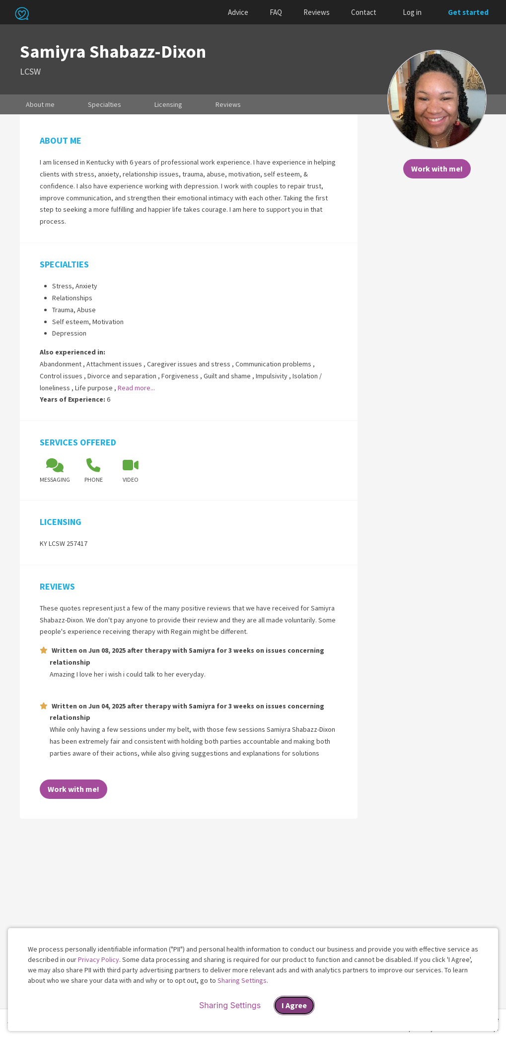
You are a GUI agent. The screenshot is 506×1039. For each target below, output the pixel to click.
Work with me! (437, 168)
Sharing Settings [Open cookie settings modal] (230, 1005)
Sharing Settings (242, 980)
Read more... (136, 387)
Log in (412, 12)
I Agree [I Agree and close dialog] (294, 1005)
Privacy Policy (98, 959)
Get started (468, 12)
